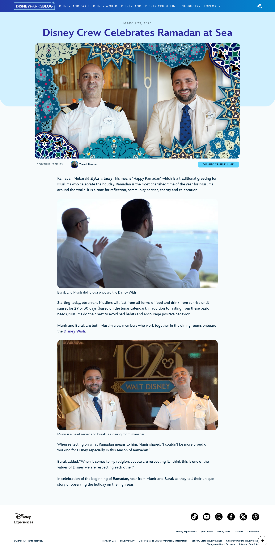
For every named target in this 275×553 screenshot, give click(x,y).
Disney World (105, 6)
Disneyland (131, 6)
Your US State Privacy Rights (207, 540)
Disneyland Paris (74, 6)
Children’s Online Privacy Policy (242, 540)
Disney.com (253, 531)
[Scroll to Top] (262, 540)
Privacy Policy (127, 540)
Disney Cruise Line (161, 6)
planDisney (207, 531)
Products (189, 6)
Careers (239, 531)
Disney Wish (74, 331)
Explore (211, 6)
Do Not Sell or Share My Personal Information (163, 540)
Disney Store (224, 531)
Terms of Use (109, 540)
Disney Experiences (186, 531)
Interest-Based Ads (249, 544)
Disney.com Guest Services (221, 544)
